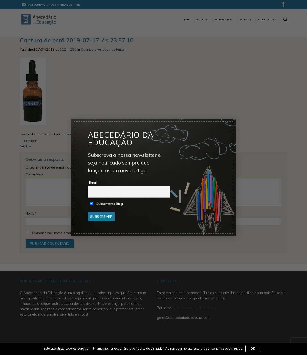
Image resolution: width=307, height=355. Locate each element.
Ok (253, 348)
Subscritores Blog (106, 204)
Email (93, 183)
